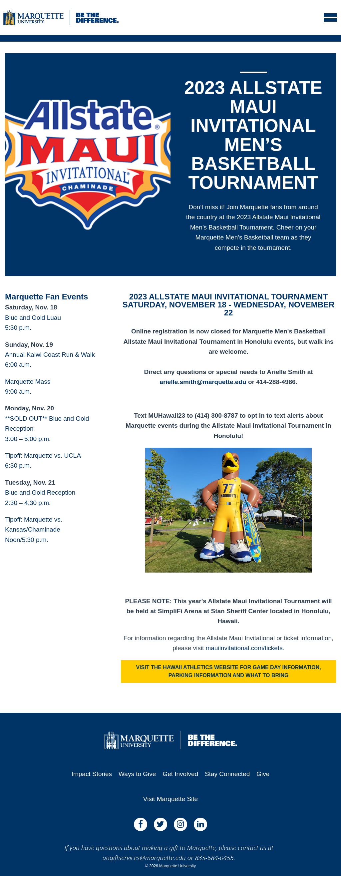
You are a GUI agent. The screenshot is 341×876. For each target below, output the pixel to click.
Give (262, 773)
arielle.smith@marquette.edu (203, 381)
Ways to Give (137, 773)
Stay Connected (227, 773)
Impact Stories (92, 773)
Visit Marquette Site (170, 798)
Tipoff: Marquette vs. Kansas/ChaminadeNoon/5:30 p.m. (33, 529)
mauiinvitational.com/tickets (243, 648)
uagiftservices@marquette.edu (144, 857)
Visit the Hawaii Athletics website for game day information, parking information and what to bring (228, 671)
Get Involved (180, 773)
